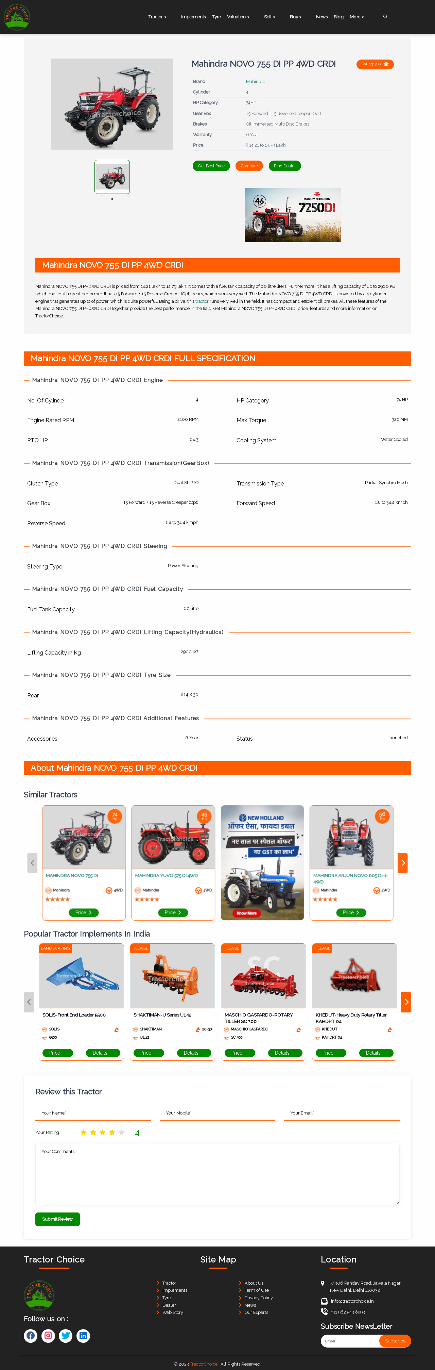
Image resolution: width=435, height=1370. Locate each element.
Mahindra (255, 81)
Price (57, 1053)
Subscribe (395, 1338)
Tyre (220, 16)
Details (103, 1053)
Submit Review (57, 1219)
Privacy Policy (259, 1295)
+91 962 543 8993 (343, 1310)
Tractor (161, 17)
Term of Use (257, 1288)
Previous (29, 1002)
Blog (340, 16)
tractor (202, 300)
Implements (192, 16)
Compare (265, 165)
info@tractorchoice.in (347, 1299)
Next (406, 1002)
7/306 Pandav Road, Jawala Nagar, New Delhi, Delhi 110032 (365, 1284)
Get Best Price (216, 165)
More (363, 17)
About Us (254, 1281)
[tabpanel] (112, 177)
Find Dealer (312, 165)
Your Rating (47, 1132)
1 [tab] (112, 199)
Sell (275, 17)
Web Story (172, 1310)
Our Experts (256, 1310)
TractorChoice (204, 1362)
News (318, 16)
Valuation (247, 17)
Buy (297, 17)
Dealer (169, 1303)
